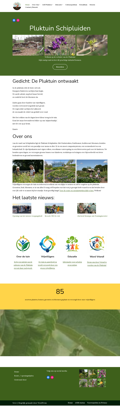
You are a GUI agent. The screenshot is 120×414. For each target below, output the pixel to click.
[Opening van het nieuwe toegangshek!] (21, 213)
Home (27, 5)
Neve (14, 411)
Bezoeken (60, 67)
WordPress (42, 411)
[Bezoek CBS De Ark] (54, 213)
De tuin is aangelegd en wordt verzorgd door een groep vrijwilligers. (47, 273)
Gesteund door (20, 388)
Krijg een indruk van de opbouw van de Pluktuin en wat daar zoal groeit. (23, 273)
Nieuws (92, 5)
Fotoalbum (83, 5)
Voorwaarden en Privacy (96, 411)
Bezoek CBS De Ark (53, 221)
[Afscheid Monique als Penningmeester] (86, 213)
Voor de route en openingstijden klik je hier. (85, 192)
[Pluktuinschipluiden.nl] (17, 6)
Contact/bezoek (31, 7)
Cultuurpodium (71, 5)
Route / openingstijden (24, 384)
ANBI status (79, 411)
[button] (39, 4)
